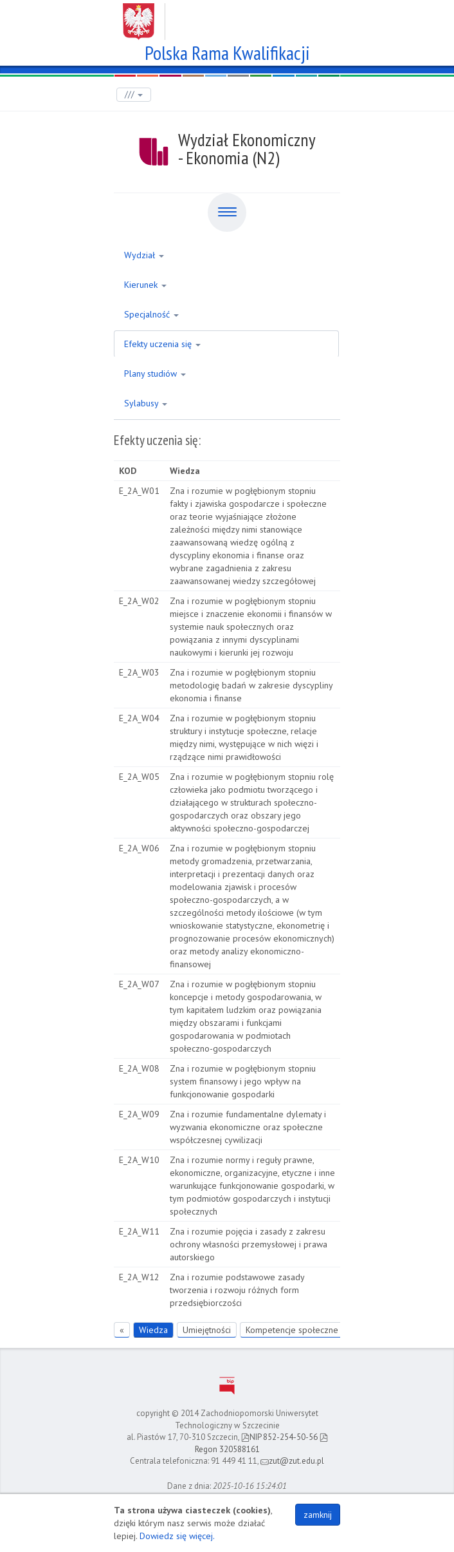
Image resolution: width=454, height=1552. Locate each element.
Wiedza (153, 1330)
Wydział (144, 255)
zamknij (318, 1514)
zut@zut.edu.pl (292, 1460)
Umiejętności (207, 1330)
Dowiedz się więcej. (177, 1536)
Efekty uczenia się (162, 344)
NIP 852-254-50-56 (279, 1437)
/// (134, 94)
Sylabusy (145, 403)
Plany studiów (155, 373)
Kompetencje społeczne (292, 1330)
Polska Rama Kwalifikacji (227, 51)
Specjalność (151, 314)
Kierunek (145, 284)
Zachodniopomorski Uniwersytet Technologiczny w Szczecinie (227, 16)
